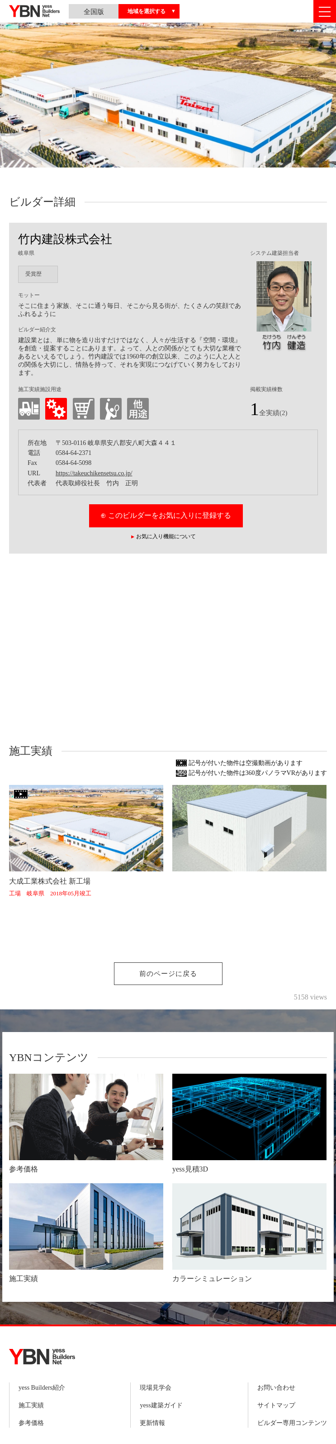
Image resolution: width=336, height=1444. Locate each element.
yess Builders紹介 (42, 1387)
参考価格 (31, 1423)
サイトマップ (276, 1405)
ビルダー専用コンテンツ (292, 1423)
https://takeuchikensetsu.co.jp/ (94, 473)
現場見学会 (155, 1387)
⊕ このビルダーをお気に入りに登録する (165, 515)
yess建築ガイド (161, 1405)
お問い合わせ (276, 1387)
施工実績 (31, 1405)
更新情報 (152, 1423)
